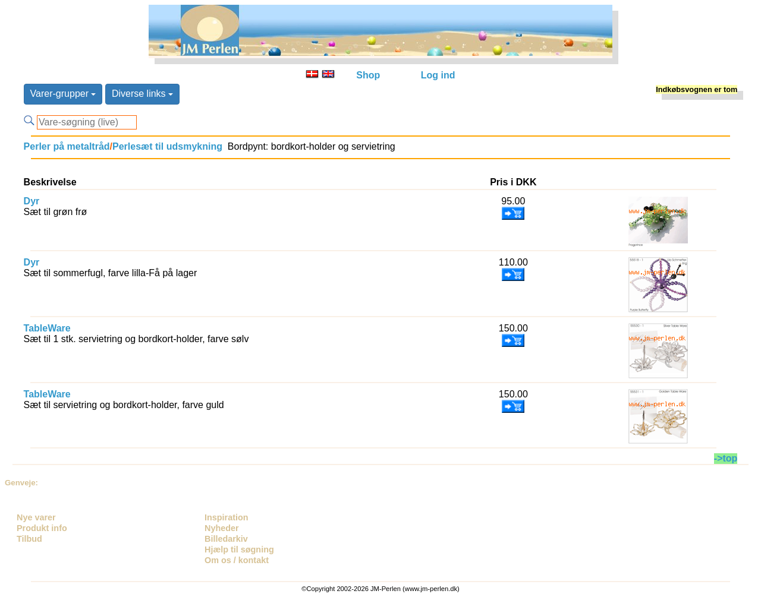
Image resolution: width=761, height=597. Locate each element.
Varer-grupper (63, 94)
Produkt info (42, 528)
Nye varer (36, 517)
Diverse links (142, 94)
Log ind (438, 75)
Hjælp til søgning (239, 549)
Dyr (32, 201)
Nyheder (222, 528)
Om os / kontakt (237, 560)
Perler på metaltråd (67, 146)
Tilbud (29, 539)
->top (726, 458)
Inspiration (227, 517)
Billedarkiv (226, 539)
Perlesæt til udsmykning (167, 146)
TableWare (47, 328)
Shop (368, 75)
